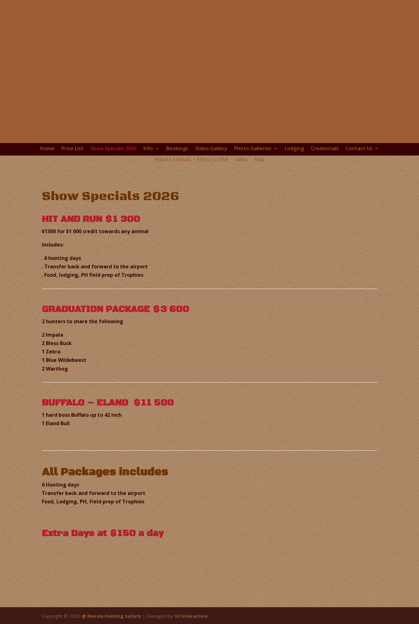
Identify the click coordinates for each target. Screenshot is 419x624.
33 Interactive (191, 616)
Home (47, 149)
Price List (72, 149)
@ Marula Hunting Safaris (111, 616)
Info (148, 149)
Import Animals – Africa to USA (192, 159)
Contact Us (359, 149)
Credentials (325, 149)
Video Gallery (211, 149)
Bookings (177, 149)
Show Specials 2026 (113, 149)
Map (259, 159)
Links (241, 159)
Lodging (294, 149)
